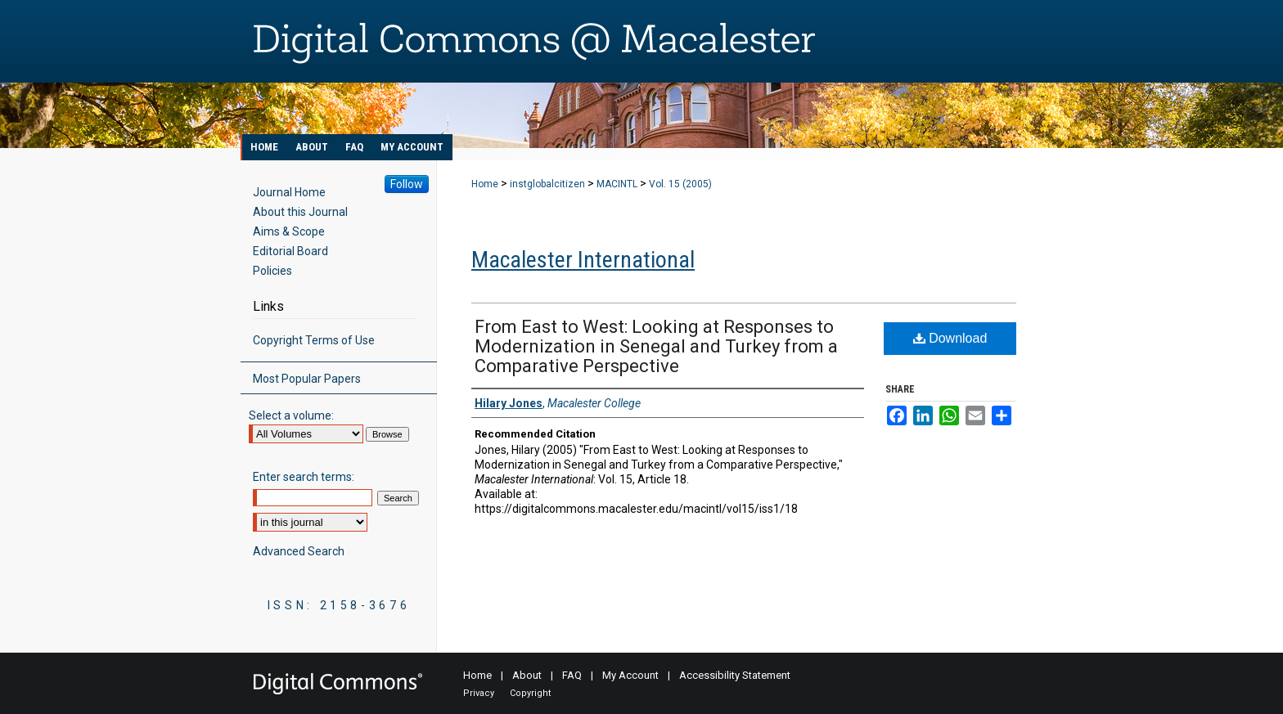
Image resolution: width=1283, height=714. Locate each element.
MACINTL (616, 184)
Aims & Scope (289, 231)
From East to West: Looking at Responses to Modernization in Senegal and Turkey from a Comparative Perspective (656, 346)
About (527, 675)
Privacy (478, 693)
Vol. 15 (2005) (680, 184)
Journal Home (289, 192)
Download (950, 338)
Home (484, 184)
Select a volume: (291, 415)
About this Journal (300, 211)
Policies (272, 270)
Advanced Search (298, 551)
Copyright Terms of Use (314, 340)
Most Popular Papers (307, 378)
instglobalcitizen (547, 184)
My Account (630, 675)
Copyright (530, 693)
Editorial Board (290, 251)
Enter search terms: (303, 476)
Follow (406, 184)
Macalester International (583, 259)
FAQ (572, 675)
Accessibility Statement (734, 675)
